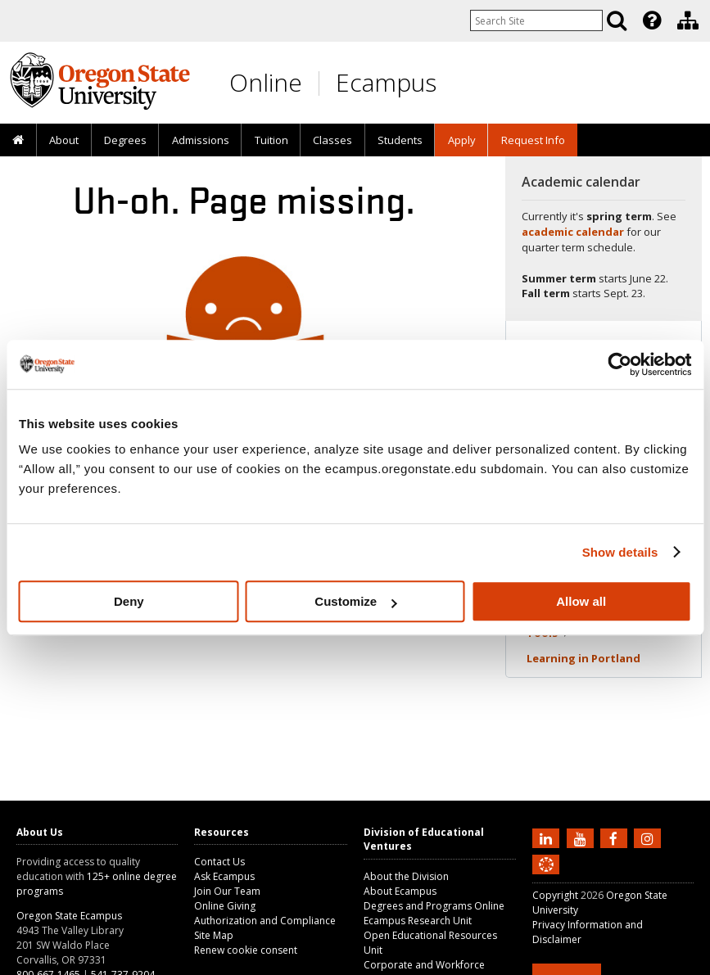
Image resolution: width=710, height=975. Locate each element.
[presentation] (651, 20)
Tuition (271, 140)
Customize (355, 601)
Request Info (533, 140)
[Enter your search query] (536, 20)
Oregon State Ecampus (69, 916)
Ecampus (386, 82)
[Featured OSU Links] (652, 20)
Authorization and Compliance (265, 921)
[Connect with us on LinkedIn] (547, 837)
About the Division (406, 876)
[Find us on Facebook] (615, 837)
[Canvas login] (546, 877)
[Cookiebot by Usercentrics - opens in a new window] (619, 364)
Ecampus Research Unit (418, 921)
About (64, 140)
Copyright (555, 895)
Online (265, 82)
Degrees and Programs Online (434, 906)
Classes (332, 140)
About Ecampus (400, 891)
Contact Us (219, 862)
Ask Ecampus (224, 876)
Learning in (583, 658)
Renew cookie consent (245, 950)
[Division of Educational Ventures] (688, 20)
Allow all (581, 601)
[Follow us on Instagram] (649, 837)
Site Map (213, 935)
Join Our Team (227, 891)
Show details (620, 552)
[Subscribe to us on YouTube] (582, 837)
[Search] (616, 20)
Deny (129, 601)
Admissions (200, 140)
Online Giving (225, 906)
